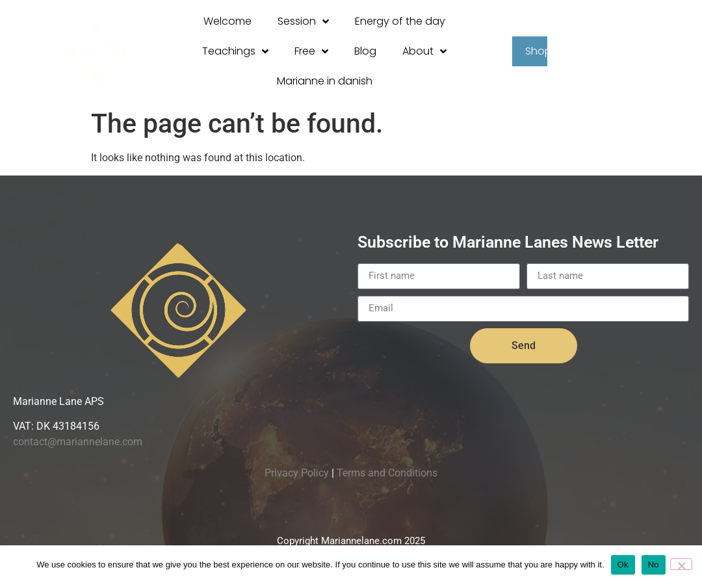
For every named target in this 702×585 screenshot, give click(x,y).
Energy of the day (400, 21)
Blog (365, 51)
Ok (623, 564)
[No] (681, 564)
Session (303, 21)
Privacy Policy (297, 473)
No (653, 564)
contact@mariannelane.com (77, 442)
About (424, 51)
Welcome (227, 21)
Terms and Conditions (387, 473)
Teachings (235, 51)
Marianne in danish (324, 80)
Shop (545, 51)
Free (311, 51)
